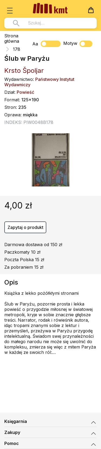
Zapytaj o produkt (25, 227)
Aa (35, 43)
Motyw (77, 44)
